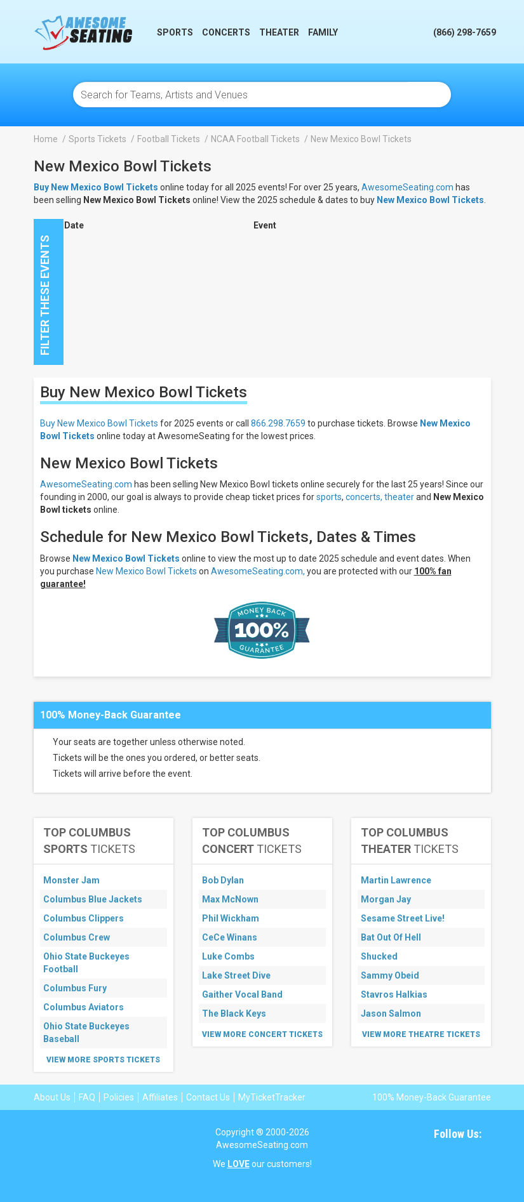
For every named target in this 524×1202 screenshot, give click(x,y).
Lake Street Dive (236, 975)
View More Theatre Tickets (421, 1034)
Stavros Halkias (394, 994)
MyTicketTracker (272, 1097)
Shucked (379, 956)
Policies (119, 1097)
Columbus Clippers (83, 918)
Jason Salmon (391, 1013)
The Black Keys (234, 1013)
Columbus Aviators (83, 1007)
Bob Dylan (223, 880)
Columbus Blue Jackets (92, 899)
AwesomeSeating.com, (258, 571)
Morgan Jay (386, 899)
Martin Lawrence (396, 880)
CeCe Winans (229, 937)
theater (399, 497)
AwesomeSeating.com (407, 187)
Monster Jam (71, 880)
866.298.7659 (278, 423)
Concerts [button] (226, 32)
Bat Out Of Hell (391, 937)
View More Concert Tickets (262, 1034)
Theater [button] (279, 32)
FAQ (87, 1097)
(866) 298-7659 (464, 32)
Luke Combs (228, 956)
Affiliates (160, 1097)
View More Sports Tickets (103, 1059)
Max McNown (230, 899)
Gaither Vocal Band (242, 994)
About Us (52, 1097)
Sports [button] (175, 32)
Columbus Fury (75, 988)
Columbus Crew (76, 937)
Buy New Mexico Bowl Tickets (99, 423)
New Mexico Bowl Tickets (430, 200)
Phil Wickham (230, 918)
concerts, (364, 497)
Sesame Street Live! (403, 918)
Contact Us (208, 1097)
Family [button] (323, 32)
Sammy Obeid (390, 975)
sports (329, 497)
